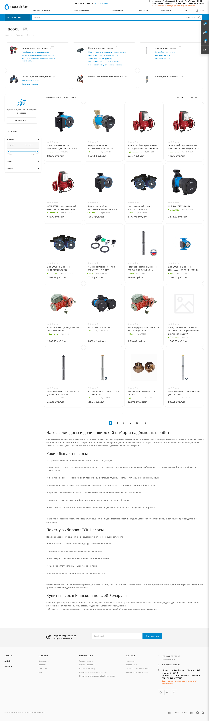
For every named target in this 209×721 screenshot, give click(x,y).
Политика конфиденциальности (93, 672)
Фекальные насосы (30, 84)
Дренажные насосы (30, 81)
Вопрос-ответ (131, 665)
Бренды (8, 666)
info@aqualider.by (171, 664)
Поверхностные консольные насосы (104, 62)
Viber (174, 692)
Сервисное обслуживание (137, 668)
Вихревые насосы (162, 58)
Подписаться (152, 636)
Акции (8, 661)
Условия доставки (87, 665)
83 (137, 423)
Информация (86, 656)
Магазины (130, 661)
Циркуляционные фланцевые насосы (38, 55)
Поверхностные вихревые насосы (103, 55)
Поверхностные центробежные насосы (105, 65)
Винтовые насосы (162, 55)
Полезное (130, 656)
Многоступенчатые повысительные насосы (107, 52)
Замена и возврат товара (137, 672)
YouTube (167, 692)
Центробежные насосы (165, 52)
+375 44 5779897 (83, 3)
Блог (41, 672)
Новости (42, 665)
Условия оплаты (86, 661)
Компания (44, 656)
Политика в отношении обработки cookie (97, 676)
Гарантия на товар (87, 668)
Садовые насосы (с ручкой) (100, 58)
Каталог (9, 656)
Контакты (43, 668)
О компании (44, 661)
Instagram (160, 692)
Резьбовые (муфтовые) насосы (35, 52)
